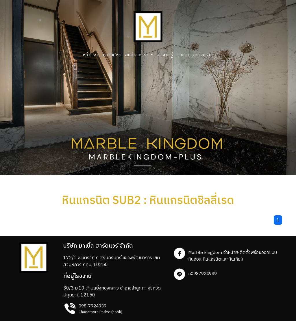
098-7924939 (92, 306)
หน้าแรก (90, 55)
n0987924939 (202, 273)
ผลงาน (183, 55)
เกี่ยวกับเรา (111, 55)
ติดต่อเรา (201, 55)
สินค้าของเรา (137, 55)
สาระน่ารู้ (165, 55)
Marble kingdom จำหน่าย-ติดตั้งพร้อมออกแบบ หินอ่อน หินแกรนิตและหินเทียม (232, 256)
